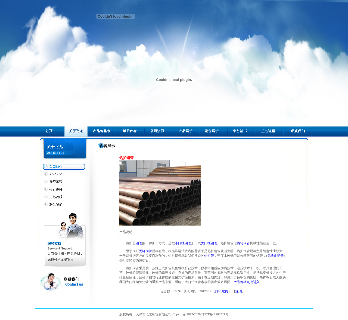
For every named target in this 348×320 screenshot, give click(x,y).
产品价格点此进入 (247, 282)
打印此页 (221, 291)
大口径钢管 (209, 243)
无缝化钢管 (275, 256)
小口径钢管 (183, 243)
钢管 (139, 243)
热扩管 (209, 256)
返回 (238, 291)
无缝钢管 (145, 251)
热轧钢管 (243, 243)
